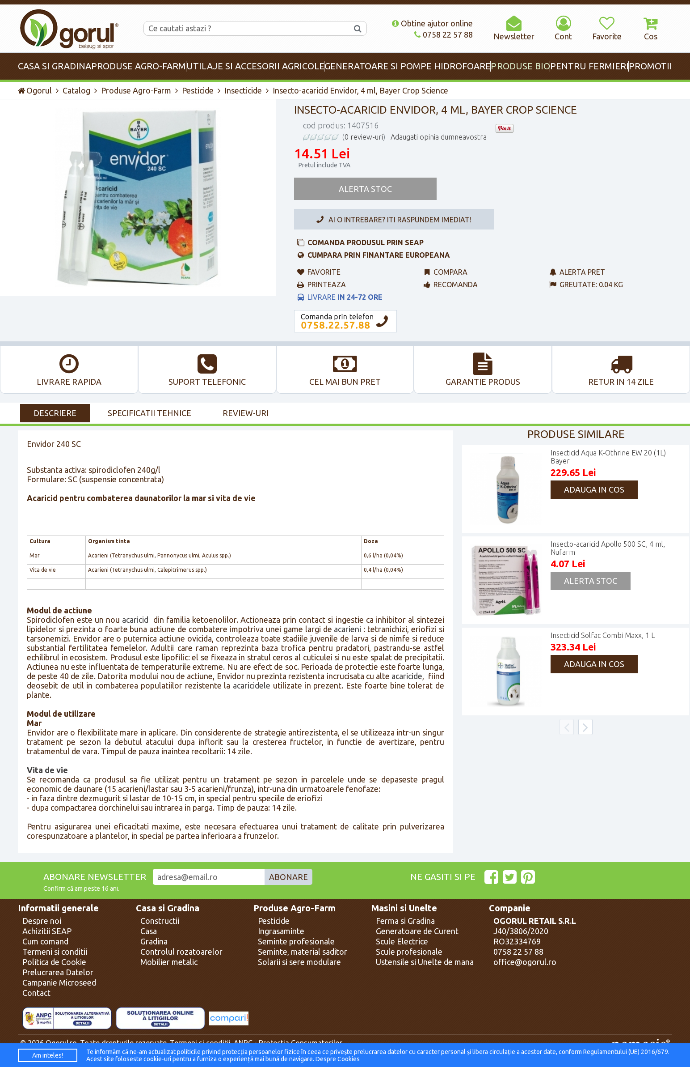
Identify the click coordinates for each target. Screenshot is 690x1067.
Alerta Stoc (365, 188)
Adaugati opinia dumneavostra (439, 137)
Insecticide (243, 90)
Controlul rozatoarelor (181, 951)
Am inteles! (47, 1055)
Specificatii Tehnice (149, 412)
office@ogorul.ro (524, 961)
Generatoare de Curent (417, 931)
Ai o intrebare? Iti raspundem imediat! (392, 220)
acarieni (347, 629)
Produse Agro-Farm (136, 90)
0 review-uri (364, 137)
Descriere (55, 412)
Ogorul (35, 90)
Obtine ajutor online (432, 23)
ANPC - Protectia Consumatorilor (288, 1043)
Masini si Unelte (404, 908)
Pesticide (198, 90)
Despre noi (41, 920)
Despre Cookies (338, 1059)
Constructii (159, 920)
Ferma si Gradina (405, 920)
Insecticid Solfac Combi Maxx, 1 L (603, 635)
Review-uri (246, 412)
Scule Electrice (402, 941)
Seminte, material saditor (302, 951)
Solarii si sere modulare (299, 961)
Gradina (154, 941)
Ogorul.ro (61, 1043)
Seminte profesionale (296, 941)
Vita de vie (47, 769)
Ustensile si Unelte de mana (425, 961)
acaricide (406, 676)
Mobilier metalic (169, 961)
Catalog (76, 90)
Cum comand (45, 941)
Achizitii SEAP (47, 931)
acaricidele (251, 685)
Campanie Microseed (59, 982)
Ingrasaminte (281, 931)
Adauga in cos (594, 489)
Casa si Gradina (167, 908)
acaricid (135, 619)
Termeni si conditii (54, 951)
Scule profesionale (409, 951)
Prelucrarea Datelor (57, 972)
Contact (36, 992)
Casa (148, 931)
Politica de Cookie (54, 961)
